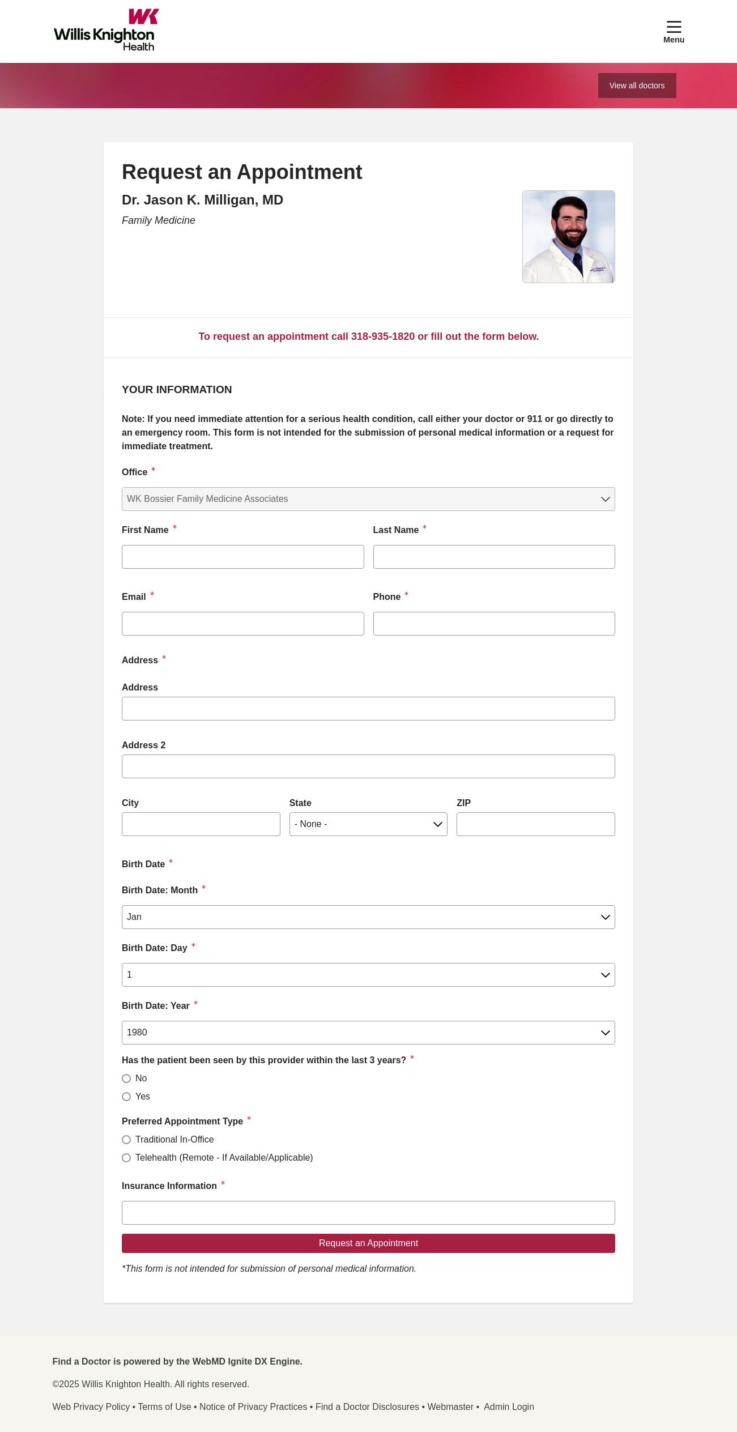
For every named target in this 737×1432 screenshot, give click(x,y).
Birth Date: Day (155, 948)
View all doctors (637, 85)
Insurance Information (169, 1186)
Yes (142, 1096)
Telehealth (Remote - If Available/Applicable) (224, 1157)
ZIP (464, 803)
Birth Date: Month (160, 890)
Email (134, 597)
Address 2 (143, 745)
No (141, 1078)
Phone (387, 597)
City (130, 803)
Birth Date (143, 864)
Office (134, 472)
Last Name (396, 530)
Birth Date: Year (156, 1006)
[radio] (126, 1078)
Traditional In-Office (174, 1139)
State (300, 803)
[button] (674, 31)
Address (140, 687)
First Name (145, 530)
